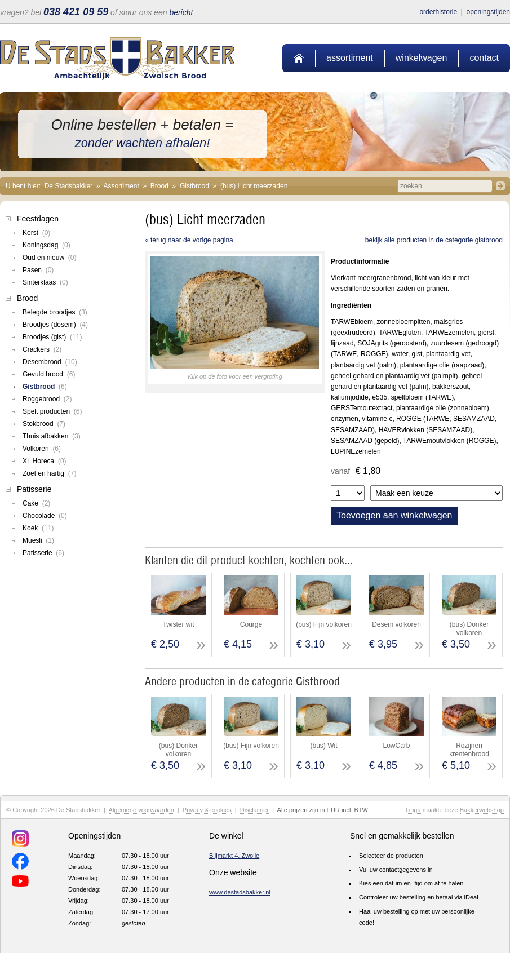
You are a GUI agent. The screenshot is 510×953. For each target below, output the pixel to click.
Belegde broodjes (55, 312)
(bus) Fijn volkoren (324, 624)
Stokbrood (44, 424)
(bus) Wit (324, 746)
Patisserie (34, 489)
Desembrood (50, 362)
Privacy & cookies (207, 809)
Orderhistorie (438, 12)
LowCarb (396, 746)
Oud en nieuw (49, 257)
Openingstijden (488, 12)
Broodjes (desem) (55, 325)
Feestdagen (38, 218)
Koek (38, 528)
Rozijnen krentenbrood (469, 749)
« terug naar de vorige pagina (189, 240)
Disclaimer (254, 809)
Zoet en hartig (49, 473)
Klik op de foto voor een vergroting (235, 376)
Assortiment (349, 58)
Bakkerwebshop (482, 809)
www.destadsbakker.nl (239, 892)
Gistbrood (194, 186)
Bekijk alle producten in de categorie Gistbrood (434, 240)
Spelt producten (52, 411)
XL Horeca (44, 461)
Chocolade (45, 516)
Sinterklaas (45, 282)
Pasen (38, 270)
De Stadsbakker (68, 186)
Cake (36, 503)
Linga (413, 809)
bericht (181, 12)
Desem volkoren (396, 624)
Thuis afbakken (52, 436)
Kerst (36, 233)
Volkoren (42, 449)
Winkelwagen (421, 58)
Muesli (38, 540)
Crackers (42, 349)
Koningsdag (46, 245)
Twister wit (178, 624)
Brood (159, 186)
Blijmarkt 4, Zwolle (234, 855)
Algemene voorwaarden (141, 809)
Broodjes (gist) (52, 337)
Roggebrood (47, 399)
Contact (484, 58)
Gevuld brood (49, 374)
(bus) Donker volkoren (469, 628)
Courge (251, 624)
